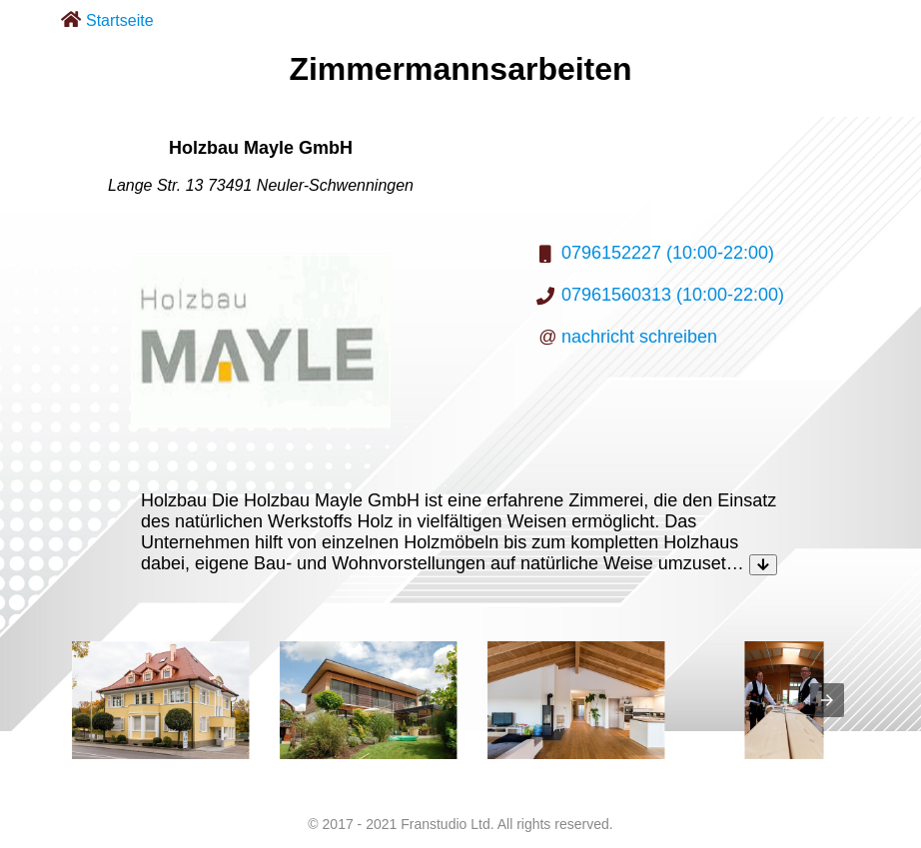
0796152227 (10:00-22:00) (667, 253)
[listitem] (161, 700)
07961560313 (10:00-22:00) (672, 295)
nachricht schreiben (639, 337)
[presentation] (827, 700)
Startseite (120, 20)
